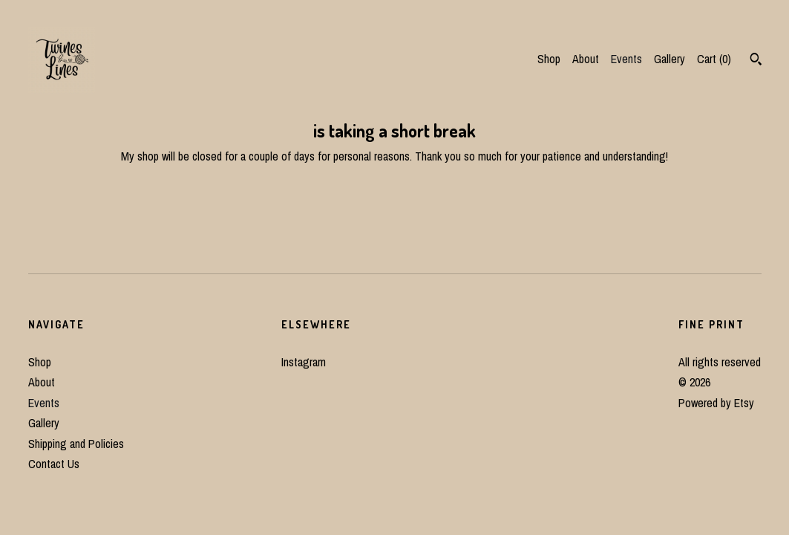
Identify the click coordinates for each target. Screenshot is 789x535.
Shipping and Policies (76, 443)
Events (626, 59)
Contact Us (53, 463)
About (585, 59)
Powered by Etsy (716, 403)
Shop (548, 59)
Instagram (303, 362)
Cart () (714, 59)
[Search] (756, 61)
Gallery (669, 59)
